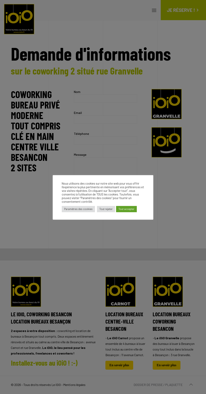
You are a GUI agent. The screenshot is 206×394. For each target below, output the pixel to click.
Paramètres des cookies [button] (78, 209)
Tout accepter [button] (126, 209)
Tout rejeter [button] (106, 209)
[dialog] (198, 386)
